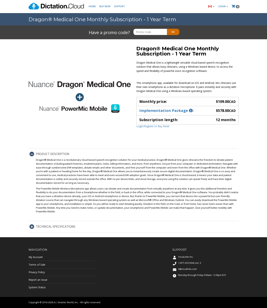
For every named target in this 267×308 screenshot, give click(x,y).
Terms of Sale (37, 264)
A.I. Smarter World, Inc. (66, 302)
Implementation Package (166, 110)
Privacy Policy (37, 272)
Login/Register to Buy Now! (152, 126)
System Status (37, 287)
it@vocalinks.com (187, 269)
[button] (211, 6)
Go (173, 31)
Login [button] (223, 6)
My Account (36, 257)
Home (92, 6)
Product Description (52, 154)
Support (119, 6)
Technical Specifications (55, 227)
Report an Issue (38, 279)
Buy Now (105, 6)
